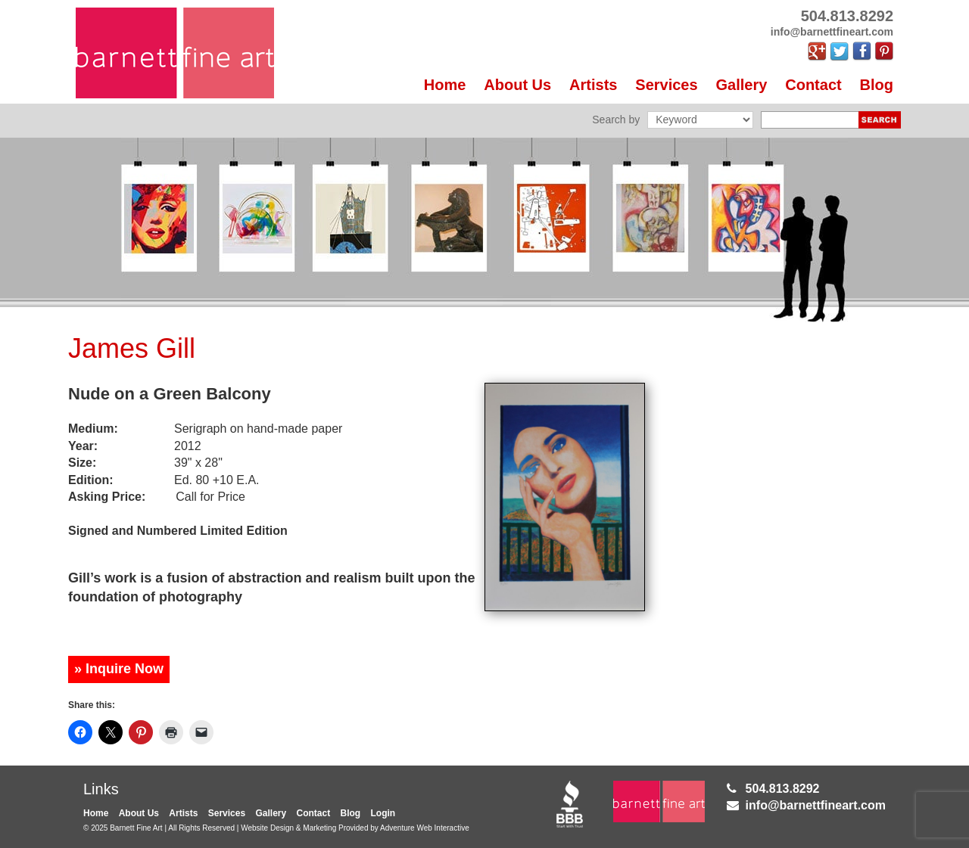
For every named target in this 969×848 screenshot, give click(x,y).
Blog (876, 84)
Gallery (742, 84)
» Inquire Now (119, 668)
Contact (813, 84)
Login (383, 813)
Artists (593, 84)
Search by (616, 119)
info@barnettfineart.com (816, 805)
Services (666, 84)
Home (445, 84)
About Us (517, 84)
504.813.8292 (783, 788)
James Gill (131, 348)
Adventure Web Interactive (424, 828)
